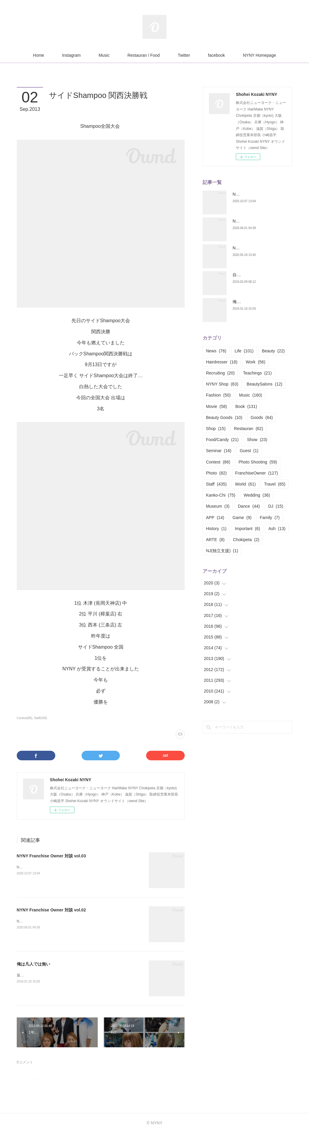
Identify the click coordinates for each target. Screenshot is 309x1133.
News (216, 351)
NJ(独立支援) (222, 550)
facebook (216, 55)
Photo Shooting (257, 462)
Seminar (218, 450)
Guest (249, 450)
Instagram (71, 55)
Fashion (218, 395)
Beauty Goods (224, 417)
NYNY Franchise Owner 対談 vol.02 (51, 910)
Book (246, 406)
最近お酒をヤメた (31, 975)
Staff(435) (40, 718)
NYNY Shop (222, 384)
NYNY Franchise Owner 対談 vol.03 (51, 855)
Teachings (257, 373)
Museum (218, 506)
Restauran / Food (143, 55)
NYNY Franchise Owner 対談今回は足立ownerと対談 (59, 921)
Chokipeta (246, 539)
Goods (262, 417)
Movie (216, 406)
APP (215, 517)
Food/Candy (222, 439)
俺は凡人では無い (33, 964)
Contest (218, 462)
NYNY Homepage (259, 55)
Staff (216, 484)
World (245, 484)
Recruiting (220, 373)
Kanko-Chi (220, 495)
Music (104, 55)
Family (269, 517)
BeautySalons (264, 384)
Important (247, 528)
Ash (276, 528)
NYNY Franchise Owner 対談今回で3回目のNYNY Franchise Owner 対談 (75, 867)
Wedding (257, 495)
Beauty (273, 351)
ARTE (215, 539)
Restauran (248, 428)
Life (244, 351)
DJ (275, 506)
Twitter (184, 55)
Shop (216, 428)
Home (38, 55)
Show (257, 439)
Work (255, 362)
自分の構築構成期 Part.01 (256, 274)
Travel (274, 484)
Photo (216, 473)
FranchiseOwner (256, 473)
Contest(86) (24, 718)
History (216, 528)
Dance (249, 506)
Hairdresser (221, 362)
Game (241, 517)
